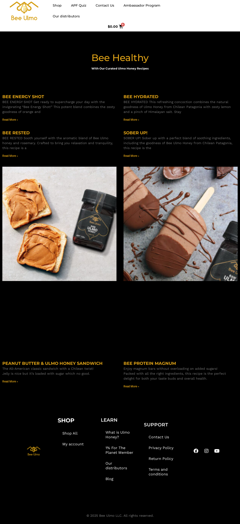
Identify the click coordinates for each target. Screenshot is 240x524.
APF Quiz (78, 5)
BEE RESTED (16, 132)
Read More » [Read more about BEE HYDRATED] (131, 119)
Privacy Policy (161, 448)
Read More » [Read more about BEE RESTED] (10, 156)
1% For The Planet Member (119, 450)
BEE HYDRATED (141, 96)
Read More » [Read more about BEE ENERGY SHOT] (10, 119)
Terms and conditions (158, 471)
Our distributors (66, 16)
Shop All (70, 433)
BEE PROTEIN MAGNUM (150, 363)
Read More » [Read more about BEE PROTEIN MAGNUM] (131, 386)
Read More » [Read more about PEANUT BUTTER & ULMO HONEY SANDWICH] (10, 381)
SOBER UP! (135, 132)
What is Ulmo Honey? (117, 434)
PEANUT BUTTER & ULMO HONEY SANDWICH (52, 363)
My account (73, 444)
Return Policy (161, 458)
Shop (57, 5)
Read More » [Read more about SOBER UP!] (131, 156)
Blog (109, 479)
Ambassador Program (142, 5)
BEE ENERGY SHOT (23, 96)
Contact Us (105, 5)
